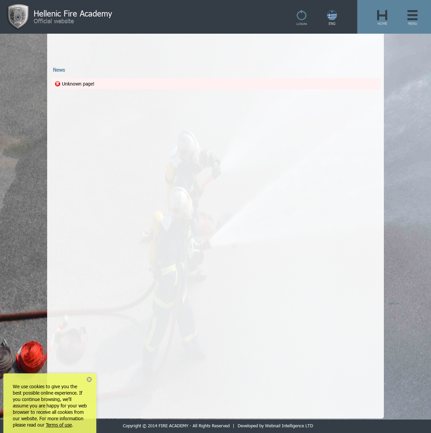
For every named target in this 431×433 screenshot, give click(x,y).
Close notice (89, 379)
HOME (382, 23)
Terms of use (59, 425)
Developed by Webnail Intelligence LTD (275, 425)
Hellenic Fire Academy (73, 13)
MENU (412, 23)
